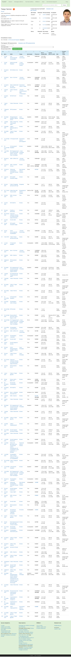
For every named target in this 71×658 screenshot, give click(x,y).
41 (1, 301)
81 (1, 515)
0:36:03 (36, 495)
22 (1, 190)
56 (1, 382)
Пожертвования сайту (6, 630)
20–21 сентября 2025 (6, 147)
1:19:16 (36, 509)
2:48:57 (44, 14)
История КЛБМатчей (41, 628)
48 (1, 339)
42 (1, 309)
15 (1, 146)
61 (1, 405)
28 (1, 223)
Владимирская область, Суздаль (22, 192)
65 (1, 429)
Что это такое (39, 625)
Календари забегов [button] (18, 1)
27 (1, 219)
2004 (10, 18)
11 (1, 121)
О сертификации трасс (24, 636)
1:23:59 (36, 482)
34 (1, 260)
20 (1, 176)
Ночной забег (13, 219)
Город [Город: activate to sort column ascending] (20, 54)
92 (1, 569)
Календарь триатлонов (24, 630)
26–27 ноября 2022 (6, 598)
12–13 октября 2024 (6, 298)
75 (1, 488)
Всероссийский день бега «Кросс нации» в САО (14, 316)
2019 (20, 634)
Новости (10, 1)
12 (1, 126)
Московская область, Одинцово (22, 608)
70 (1, 460)
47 (1, 335)
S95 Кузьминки (13, 109)
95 (1, 590)
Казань (20, 236)
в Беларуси (30, 647)
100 (2, 616)
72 (1, 471)
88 (1, 552)
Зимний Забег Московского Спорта (13, 566)
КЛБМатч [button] (37, 1)
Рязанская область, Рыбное (21, 444)
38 (1, 284)
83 (1, 526)
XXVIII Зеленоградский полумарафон (13, 232)
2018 (22, 634)
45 (1, 327)
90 (1, 561)
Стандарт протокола (23, 649)
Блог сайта (3, 629)
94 (1, 584)
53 (1, 365)
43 (1, 315)
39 (1, 290)
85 (1, 537)
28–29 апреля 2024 (6, 384)
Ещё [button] (43, 1)
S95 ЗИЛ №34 (13, 95)
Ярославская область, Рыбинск (22, 171)
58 (1, 392)
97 (1, 601)
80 (1, 509)
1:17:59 (44, 18)
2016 (28, 634)
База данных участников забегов (26, 632)
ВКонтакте (14, 633)
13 (1, 131)
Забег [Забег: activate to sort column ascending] (11, 54)
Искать (64, 5)
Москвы (32, 628)
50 (1, 347)
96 (1, 597)
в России (25, 647)
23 (1, 195)
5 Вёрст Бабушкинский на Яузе (14, 128)
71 (1, 466)
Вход (67, 1)
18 (1, 164)
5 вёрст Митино (13, 290)
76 (1, 491)
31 (1, 243)
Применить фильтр (17, 48)
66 (1, 433)
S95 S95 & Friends (14, 547)
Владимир (21, 184)
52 (1, 359)
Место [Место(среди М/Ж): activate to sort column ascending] (44, 53)
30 (1, 236)
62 (1, 411)
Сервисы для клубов (5, 626)
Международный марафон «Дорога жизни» (14, 118)
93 (1, 573)
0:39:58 (36, 606)
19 (1, 169)
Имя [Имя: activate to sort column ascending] (57, 54)
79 (1, 504)
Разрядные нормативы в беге (25, 648)
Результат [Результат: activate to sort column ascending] (37, 54)
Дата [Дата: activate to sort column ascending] (5, 54)
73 (1, 478)
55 (1, 379)
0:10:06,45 (45, 28)
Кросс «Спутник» (13, 77)
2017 (25, 634)
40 (1, 296)
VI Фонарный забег (14, 138)
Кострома (21, 509)
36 (1, 273)
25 (1, 210)
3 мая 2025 (6, 236)
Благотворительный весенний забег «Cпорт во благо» (14, 523)
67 (1, 439)
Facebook (3, 634)
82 (1, 522)
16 (1, 151)
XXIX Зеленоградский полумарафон (13, 58)
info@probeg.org (57, 625)
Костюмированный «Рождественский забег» (14, 275)
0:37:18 (36, 169)
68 (1, 442)
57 (1, 387)
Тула (20, 195)
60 (1, 399)
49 (1, 342)
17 (1, 158)
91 (1, 565)
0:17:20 (44, 24)
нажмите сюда (57, 628)
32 (1, 250)
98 (1, 606)
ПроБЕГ (4, 1)
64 (1, 423)
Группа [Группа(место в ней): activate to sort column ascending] (52, 53)
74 (1, 482)
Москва (2, 11)
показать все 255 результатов (26, 43)
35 (1, 267)
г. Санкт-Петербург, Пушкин (21, 64)
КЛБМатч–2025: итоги (41, 626)
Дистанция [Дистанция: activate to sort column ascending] (29, 54)
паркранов (7, 15)
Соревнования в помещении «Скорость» (13, 598)
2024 (32, 633)
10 (1, 116)
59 (1, 395)
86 (1, 543)
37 (1, 278)
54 (1, 373)
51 (1, 353)
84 (1, 530)
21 (1, 184)
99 (1, 612)
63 (1, 417)
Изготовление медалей (52, 1)
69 (1, 454)
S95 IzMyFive (13, 202)
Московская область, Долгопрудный (22, 140)
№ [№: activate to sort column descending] (1, 54)
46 (1, 330)
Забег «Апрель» (13, 255)
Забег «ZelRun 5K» (14, 158)
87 (1, 547)
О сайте (2, 625)
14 (1, 138)
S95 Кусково (12, 309)
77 (1, 495)
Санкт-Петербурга (23, 629)
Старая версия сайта (5, 632)
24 (1, 202)
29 (1, 230)
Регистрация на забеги (6, 628)
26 (1, 213)
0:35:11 (44, 21)
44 (1, 320)
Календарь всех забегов (24, 625)
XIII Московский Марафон (14, 39)
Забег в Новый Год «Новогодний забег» (14, 123)
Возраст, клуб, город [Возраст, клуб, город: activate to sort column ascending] (64, 53)
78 (1, 501)
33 (1, 255)
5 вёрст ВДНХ (13, 491)
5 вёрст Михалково (14, 103)
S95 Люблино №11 (14, 70)
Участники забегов (29, 1)
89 (1, 555)
